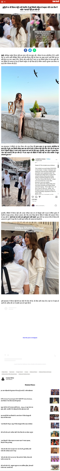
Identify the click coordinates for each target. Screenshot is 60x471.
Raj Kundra (12, 372)
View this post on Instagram (30, 337)
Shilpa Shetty (4, 372)
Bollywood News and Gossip (45, 372)
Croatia (26, 372)
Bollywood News (33, 372)
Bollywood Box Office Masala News (9, 374)
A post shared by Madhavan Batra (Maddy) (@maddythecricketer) (30, 364)
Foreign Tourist (19, 372)
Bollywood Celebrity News (24, 374)
